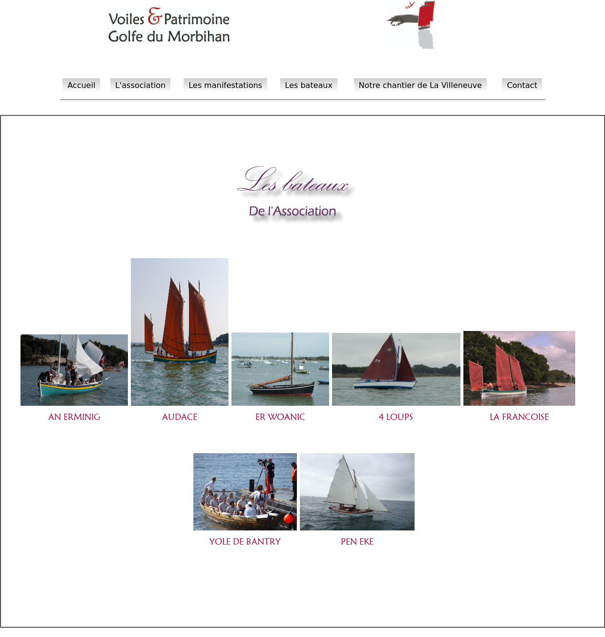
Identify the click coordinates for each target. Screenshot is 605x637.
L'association (140, 85)
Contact (522, 85)
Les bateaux (309, 85)
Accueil (81, 85)
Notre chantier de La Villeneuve (420, 85)
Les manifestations (225, 85)
